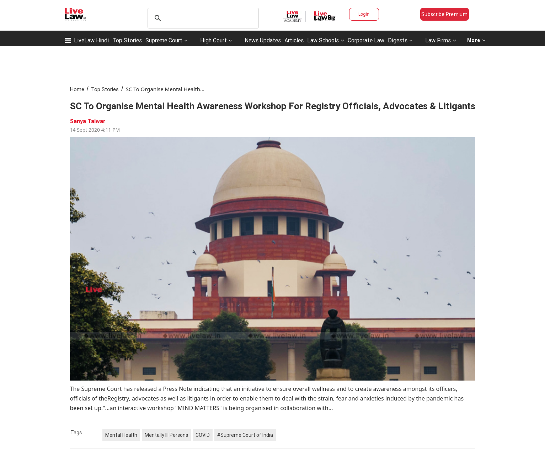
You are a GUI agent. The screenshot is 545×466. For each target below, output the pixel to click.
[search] (202, 18)
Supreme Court (163, 40)
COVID (203, 435)
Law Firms (440, 40)
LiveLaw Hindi (91, 40)
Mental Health (121, 435)
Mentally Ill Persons (166, 435)
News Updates (263, 40)
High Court (213, 40)
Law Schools (325, 40)
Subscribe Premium (444, 14)
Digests (397, 40)
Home (77, 89)
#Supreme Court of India (245, 435)
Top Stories (127, 40)
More (476, 40)
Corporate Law (366, 40)
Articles (294, 40)
